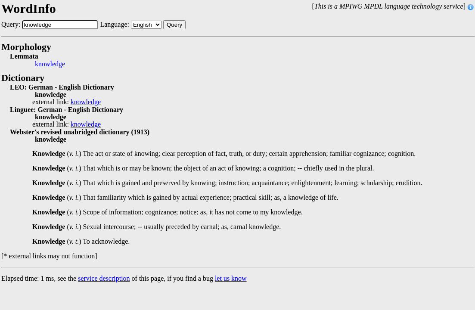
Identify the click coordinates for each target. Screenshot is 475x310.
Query (174, 25)
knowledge (50, 64)
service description (104, 278)
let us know (231, 278)
